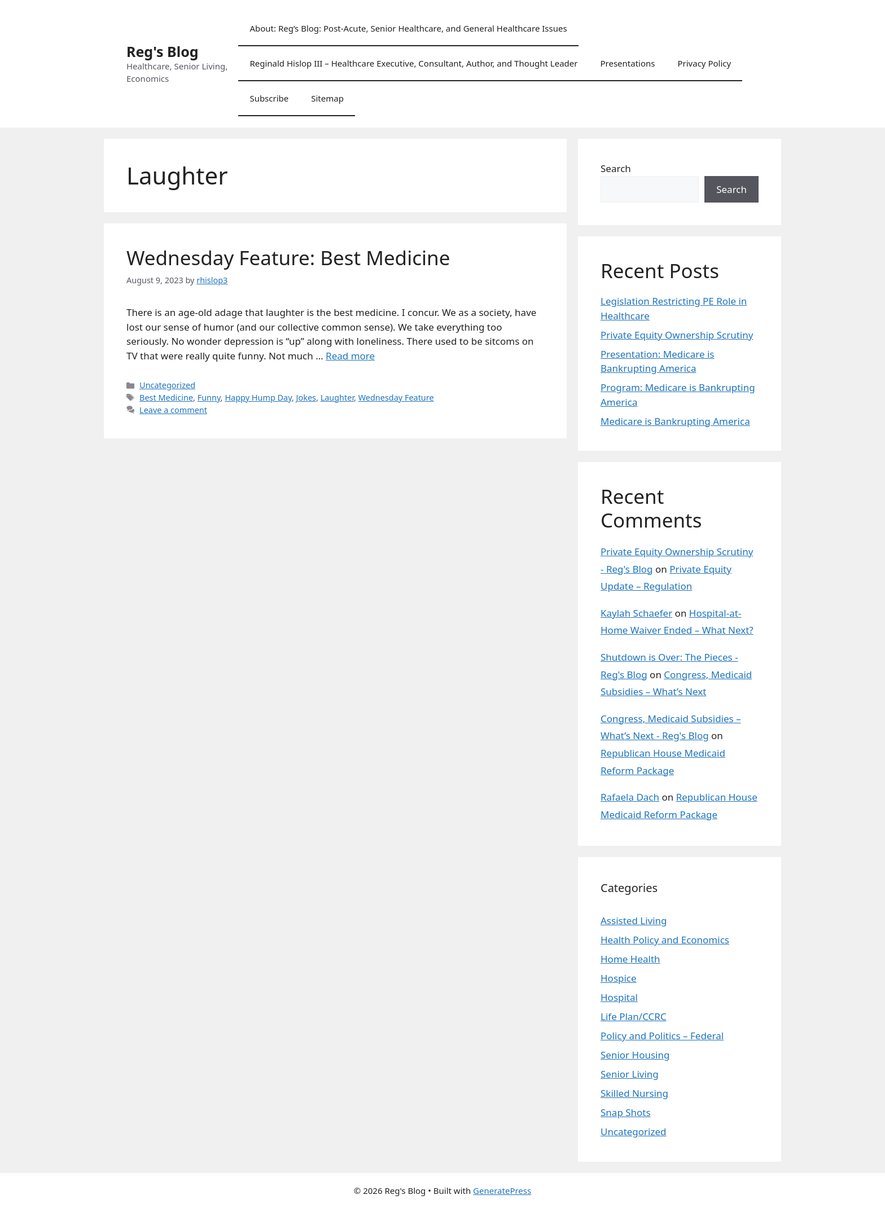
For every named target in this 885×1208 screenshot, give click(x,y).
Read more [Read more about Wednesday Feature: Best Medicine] (350, 355)
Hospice (619, 978)
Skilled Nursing (634, 1093)
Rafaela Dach (630, 796)
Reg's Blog (162, 51)
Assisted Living (634, 920)
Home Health (630, 958)
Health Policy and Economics (665, 939)
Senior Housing (635, 1054)
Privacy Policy (704, 63)
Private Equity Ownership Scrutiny (677, 334)
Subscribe (268, 98)
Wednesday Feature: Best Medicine (288, 257)
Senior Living (630, 1074)
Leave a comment (173, 410)
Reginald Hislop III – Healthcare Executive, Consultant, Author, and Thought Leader (413, 63)
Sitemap (327, 98)
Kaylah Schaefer (636, 613)
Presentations (627, 63)
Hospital (619, 997)
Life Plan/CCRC (634, 1016)
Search (616, 168)
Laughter (337, 397)
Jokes (306, 397)
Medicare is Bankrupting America (675, 421)
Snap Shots (626, 1112)
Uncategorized (167, 385)
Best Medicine (166, 397)
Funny (209, 397)
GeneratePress (502, 1190)
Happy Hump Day (258, 397)
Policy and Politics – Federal (662, 1035)
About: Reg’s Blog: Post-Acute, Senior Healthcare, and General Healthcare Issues (408, 28)
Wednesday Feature (396, 397)
